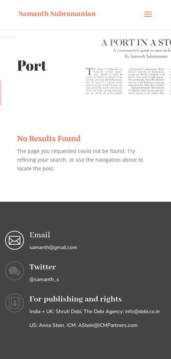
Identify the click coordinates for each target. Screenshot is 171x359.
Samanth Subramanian (57, 14)
